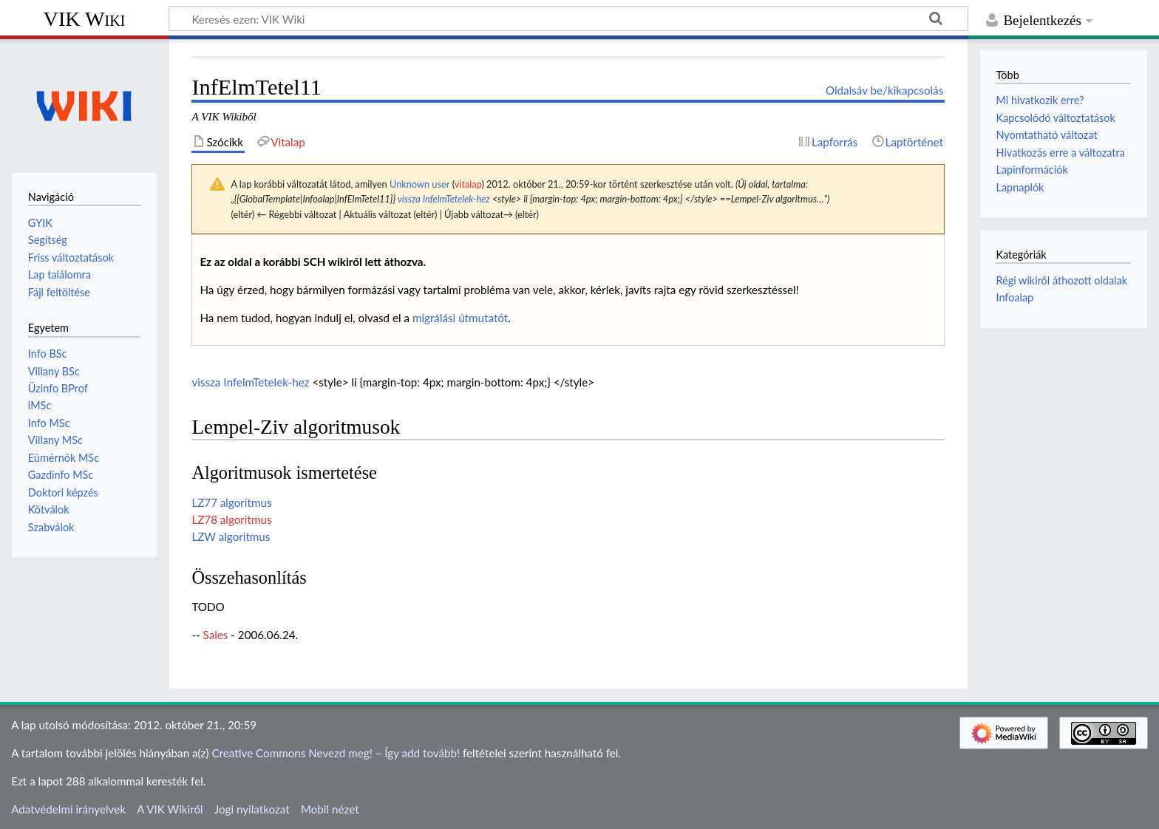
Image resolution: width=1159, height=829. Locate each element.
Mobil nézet (330, 809)
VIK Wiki (85, 18)
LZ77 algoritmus (231, 502)
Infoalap (1014, 297)
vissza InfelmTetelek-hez (444, 199)
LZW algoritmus (230, 536)
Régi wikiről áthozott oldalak (1061, 280)
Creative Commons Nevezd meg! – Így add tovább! (335, 753)
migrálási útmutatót (460, 317)
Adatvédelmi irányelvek (68, 809)
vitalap (468, 184)
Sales (215, 634)
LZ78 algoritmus (231, 519)
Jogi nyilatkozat (252, 809)
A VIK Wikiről (170, 809)
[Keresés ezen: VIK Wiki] (568, 18)
